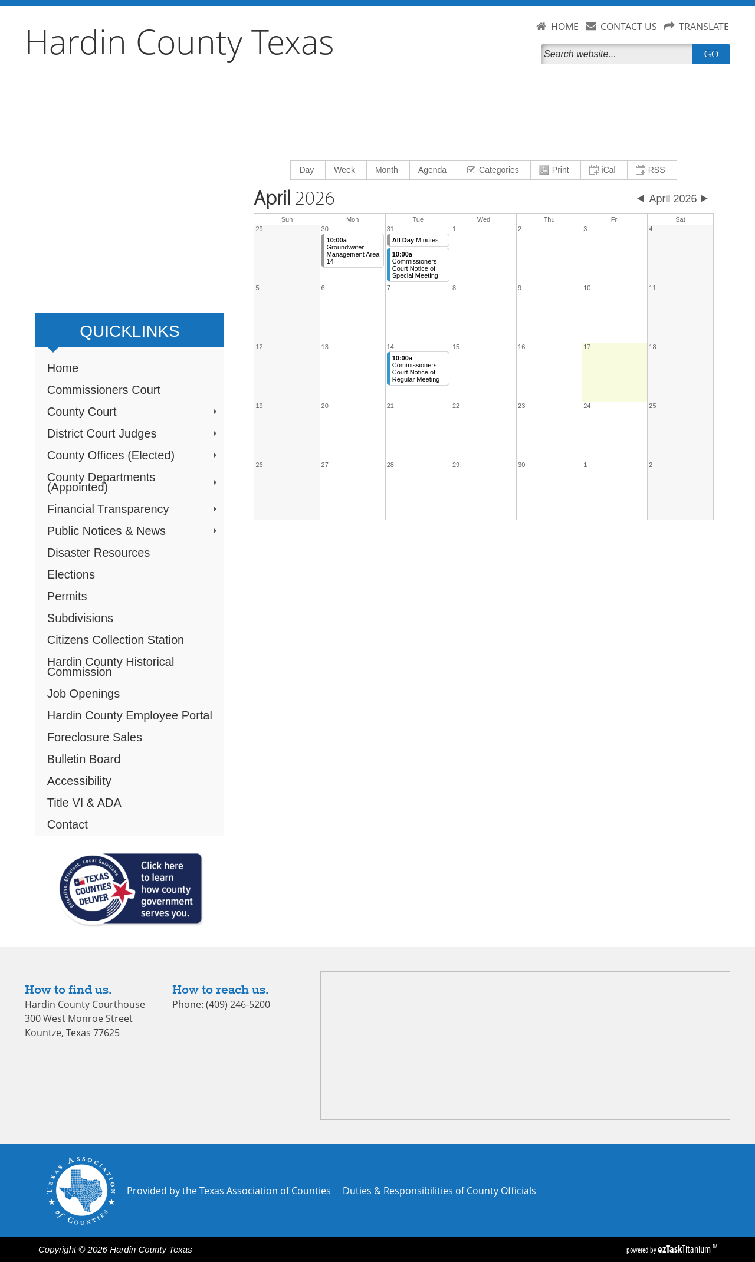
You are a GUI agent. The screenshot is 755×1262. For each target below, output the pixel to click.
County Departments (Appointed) (133, 482)
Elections (71, 574)
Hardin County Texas (179, 41)
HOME (565, 26)
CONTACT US (628, 26)
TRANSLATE (704, 26)
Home (62, 367)
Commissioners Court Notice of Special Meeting (415, 265)
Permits (67, 596)
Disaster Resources (98, 552)
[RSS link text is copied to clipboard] (652, 170)
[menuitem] (308, 170)
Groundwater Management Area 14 (353, 250)
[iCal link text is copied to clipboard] (604, 170)
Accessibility (79, 780)
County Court (133, 411)
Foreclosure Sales (94, 737)
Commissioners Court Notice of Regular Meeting (416, 368)
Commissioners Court (103, 389)
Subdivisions (80, 618)
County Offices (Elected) (133, 455)
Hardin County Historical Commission (111, 666)
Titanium (685, 1249)
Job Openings (83, 693)
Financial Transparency (133, 508)
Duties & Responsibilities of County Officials (439, 1190)
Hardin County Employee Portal (129, 715)
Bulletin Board (84, 758)
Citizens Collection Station (115, 639)
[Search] (619, 54)
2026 (294, 199)
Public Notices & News (133, 530)
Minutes (415, 240)
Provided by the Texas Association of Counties (229, 1190)
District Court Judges (133, 433)
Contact (67, 824)
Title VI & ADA (84, 802)
